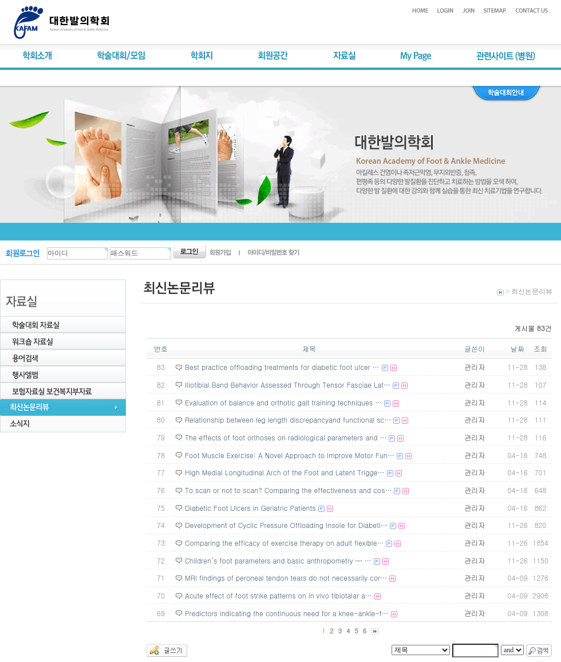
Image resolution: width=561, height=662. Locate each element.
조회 (540, 348)
